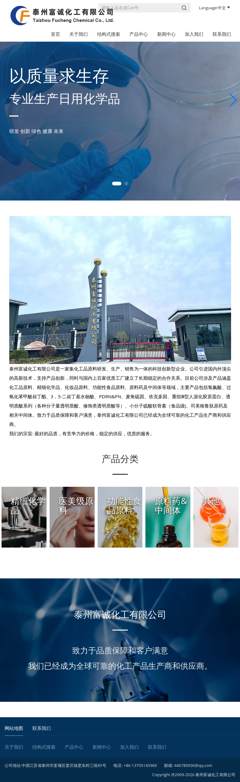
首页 (55, 34)
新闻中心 (166, 34)
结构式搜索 (108, 34)
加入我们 (194, 34)
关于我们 (78, 34)
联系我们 (222, 34)
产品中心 (138, 34)
